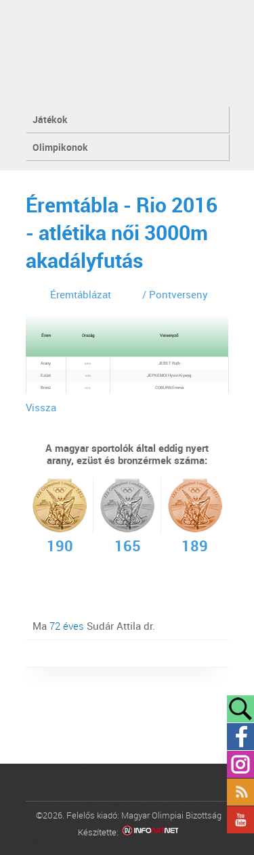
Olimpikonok (60, 147)
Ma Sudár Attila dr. (94, 625)
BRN (88, 363)
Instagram (240, 764)
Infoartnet (150, 832)
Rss (240, 792)
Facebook (240, 736)
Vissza (41, 407)
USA (88, 388)
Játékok (50, 119)
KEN (88, 375)
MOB (127, 52)
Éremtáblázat (80, 294)
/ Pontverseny (175, 294)
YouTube (240, 819)
